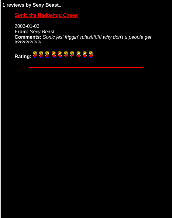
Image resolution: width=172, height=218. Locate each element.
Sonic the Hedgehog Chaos (46, 15)
